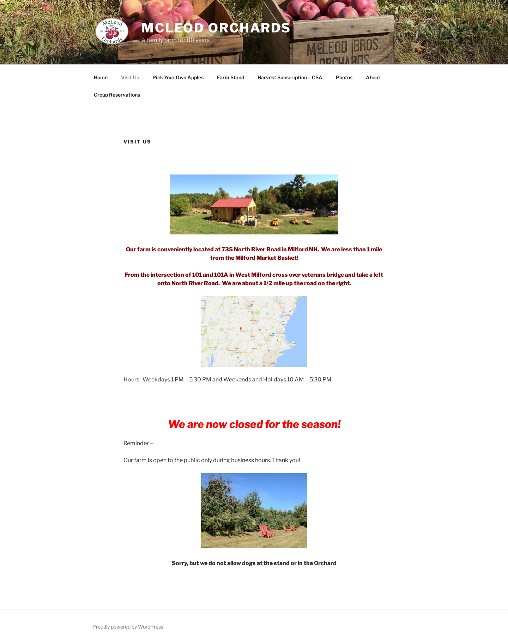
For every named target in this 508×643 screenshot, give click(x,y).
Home (101, 77)
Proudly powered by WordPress (127, 627)
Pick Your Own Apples (178, 77)
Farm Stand (230, 77)
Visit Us (130, 77)
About (373, 77)
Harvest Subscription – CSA (290, 77)
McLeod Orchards (216, 28)
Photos (344, 77)
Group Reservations (117, 95)
